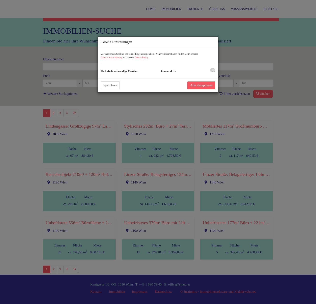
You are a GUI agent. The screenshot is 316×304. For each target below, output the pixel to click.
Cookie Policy (141, 57)
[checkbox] (212, 70)
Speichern (110, 85)
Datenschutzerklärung (111, 57)
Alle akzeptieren (201, 85)
